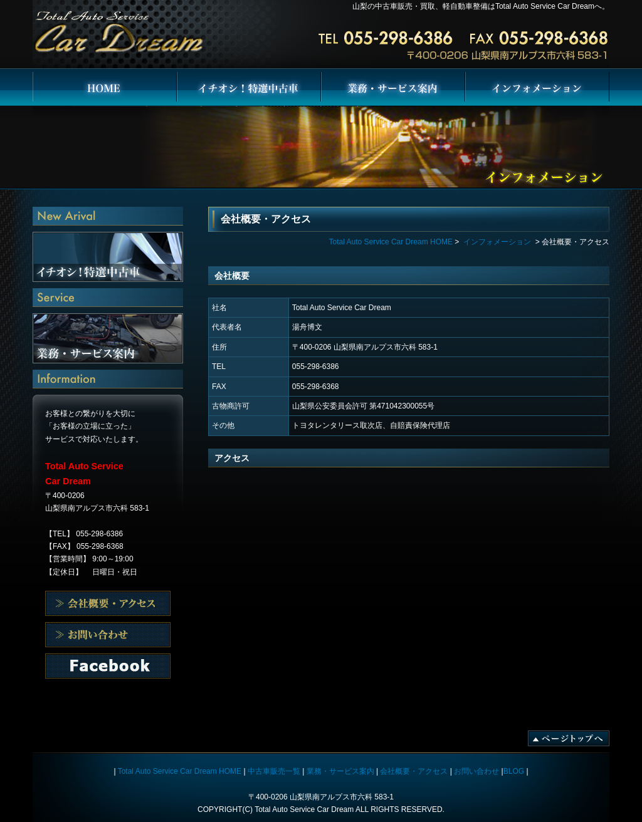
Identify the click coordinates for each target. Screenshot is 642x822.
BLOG (513, 771)
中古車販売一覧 (274, 771)
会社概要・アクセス (108, 603)
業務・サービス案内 (393, 88)
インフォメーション (537, 88)
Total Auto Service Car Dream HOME (105, 88)
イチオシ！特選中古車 (249, 88)
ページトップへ (568, 738)
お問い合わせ (108, 666)
